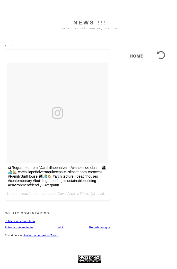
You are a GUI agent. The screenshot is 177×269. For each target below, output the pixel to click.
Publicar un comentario (20, 221)
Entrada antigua (99, 227)
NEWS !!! (89, 22)
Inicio (61, 227)
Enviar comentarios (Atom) (40, 235)
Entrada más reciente (19, 227)
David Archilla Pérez (73, 194)
